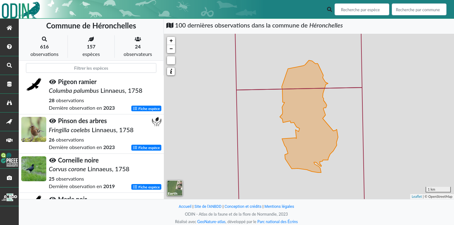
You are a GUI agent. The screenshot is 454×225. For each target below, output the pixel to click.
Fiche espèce (146, 108)
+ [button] (171, 41)
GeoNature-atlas (210, 221)
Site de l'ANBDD (207, 206)
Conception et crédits (243, 206)
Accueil (183, 206)
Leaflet (417, 196)
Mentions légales (280, 206)
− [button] (171, 49)
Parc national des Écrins (278, 221)
